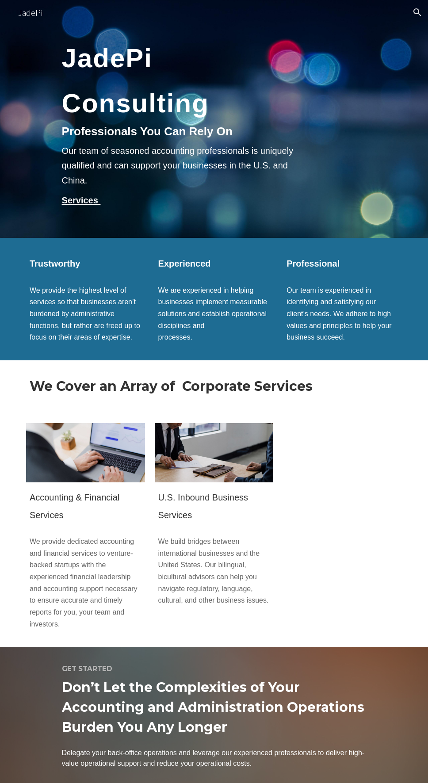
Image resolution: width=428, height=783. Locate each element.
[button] (417, 12)
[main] (182, 119)
